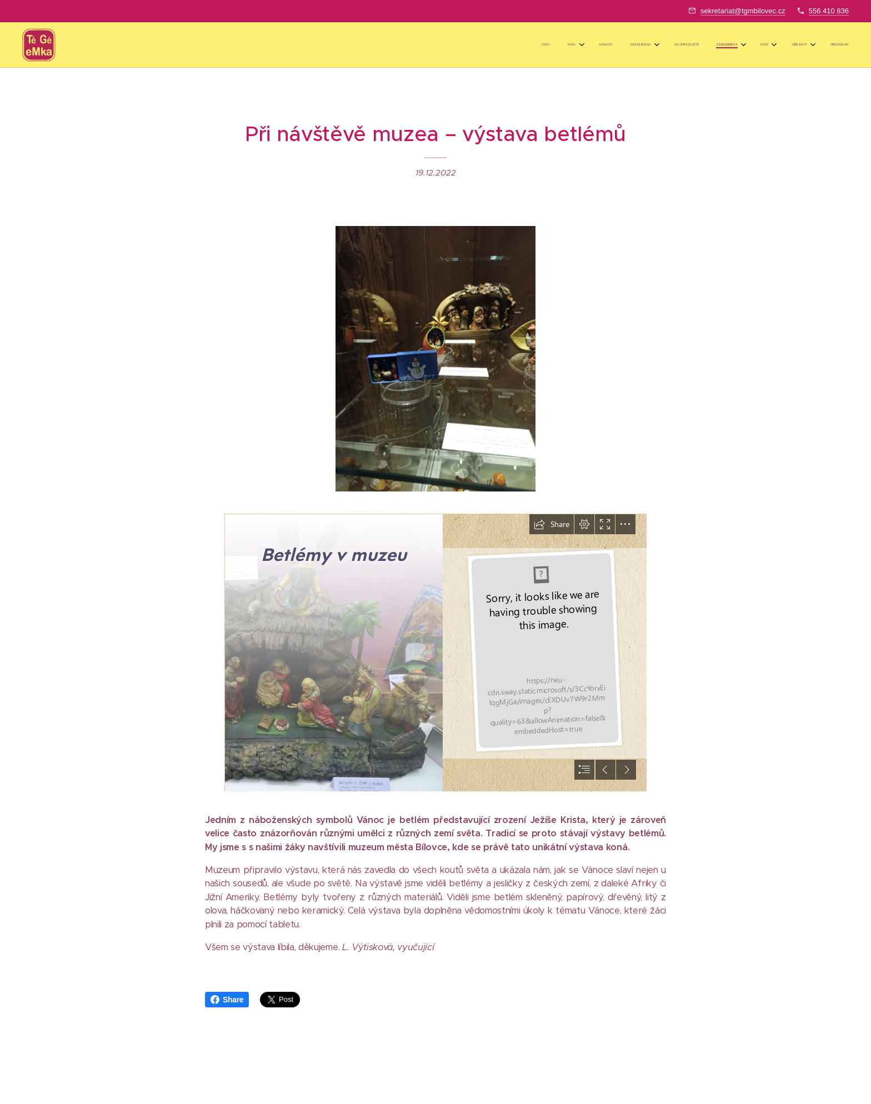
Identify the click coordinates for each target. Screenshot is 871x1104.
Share (227, 999)
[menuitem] (682, 45)
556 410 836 (829, 11)
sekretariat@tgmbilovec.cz (742, 11)
